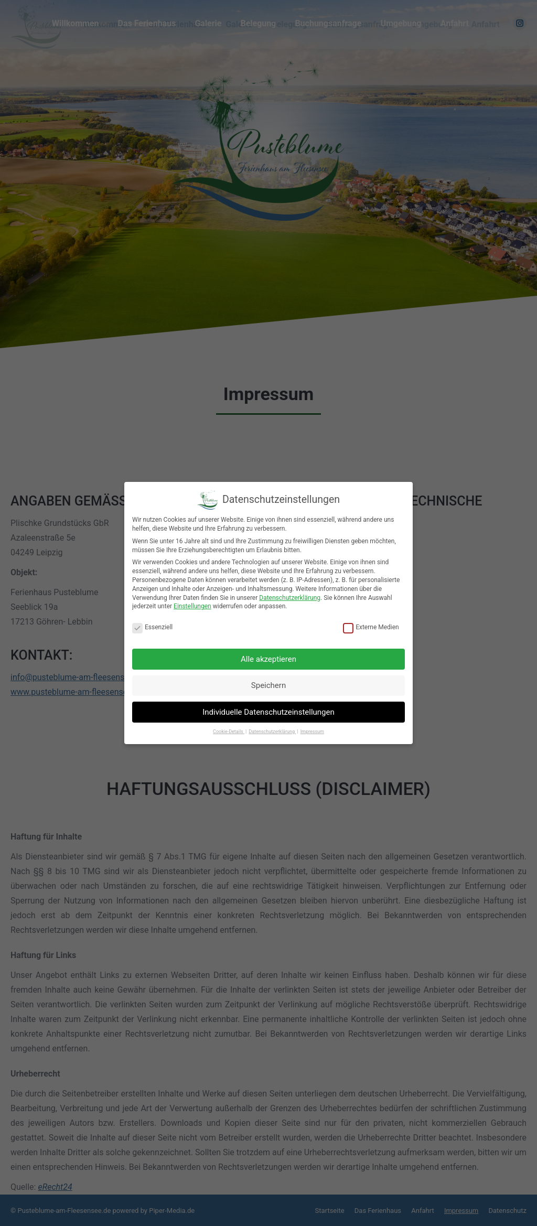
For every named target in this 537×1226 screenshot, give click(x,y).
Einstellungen (192, 606)
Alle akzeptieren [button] (268, 659)
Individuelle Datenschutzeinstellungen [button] (268, 712)
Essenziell (152, 627)
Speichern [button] (268, 685)
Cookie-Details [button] (228, 731)
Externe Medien (371, 627)
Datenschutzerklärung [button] (272, 731)
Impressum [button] (312, 731)
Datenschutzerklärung (289, 597)
